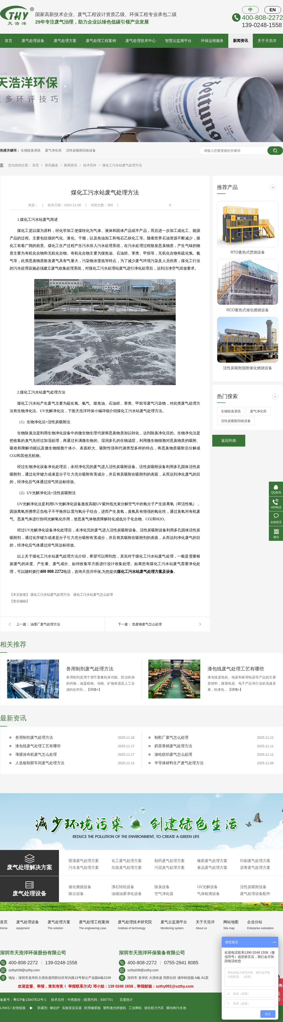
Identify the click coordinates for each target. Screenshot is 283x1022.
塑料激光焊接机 (114, 1008)
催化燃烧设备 (80, 887)
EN (273, 9)
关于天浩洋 (267, 41)
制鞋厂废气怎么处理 (171, 737)
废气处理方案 (65, 41)
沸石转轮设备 (123, 887)
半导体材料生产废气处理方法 (179, 763)
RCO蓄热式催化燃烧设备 (247, 310)
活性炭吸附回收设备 (81, 150)
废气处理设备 (33, 41)
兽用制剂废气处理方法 (89, 668)
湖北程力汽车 (154, 1008)
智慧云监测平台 (178, 41)
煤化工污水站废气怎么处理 (93, 594)
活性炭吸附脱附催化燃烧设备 (247, 368)
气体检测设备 (208, 894)
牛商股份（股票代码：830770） (91, 999)
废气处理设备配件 (255, 894)
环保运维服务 (212, 41)
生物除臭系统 (31, 150)
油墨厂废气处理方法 (45, 624)
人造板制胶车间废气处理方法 (39, 763)
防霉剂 (42, 1008)
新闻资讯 (240, 41)
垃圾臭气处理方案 (127, 868)
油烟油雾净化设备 (127, 894)
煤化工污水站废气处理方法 (122, 165)
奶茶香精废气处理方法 (173, 746)
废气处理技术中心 (140, 41)
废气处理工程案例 (101, 41)
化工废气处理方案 (127, 861)
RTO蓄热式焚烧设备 (247, 252)
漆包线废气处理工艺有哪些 (236, 668)
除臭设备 (162, 887)
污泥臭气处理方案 (169, 868)
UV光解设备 (207, 887)
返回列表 (228, 441)
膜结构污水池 (176, 1008)
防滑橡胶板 (92, 1008)
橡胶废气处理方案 (212, 861)
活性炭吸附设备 (253, 887)
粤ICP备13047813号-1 (29, 999)
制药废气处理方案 (169, 861)
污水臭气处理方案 (84, 868)
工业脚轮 (135, 1008)
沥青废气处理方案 (255, 868)
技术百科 (90, 165)
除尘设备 (76, 894)
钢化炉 (55, 1008)
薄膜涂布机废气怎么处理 (36, 754)
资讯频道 (52, 165)
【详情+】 (94, 689)
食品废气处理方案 (212, 868)
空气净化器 (163, 894)
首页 (8, 41)
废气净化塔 (53, 150)
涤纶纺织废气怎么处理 (173, 754)
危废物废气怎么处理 (147, 624)
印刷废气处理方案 (255, 861)
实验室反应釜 (72, 1008)
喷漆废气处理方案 (84, 861)
